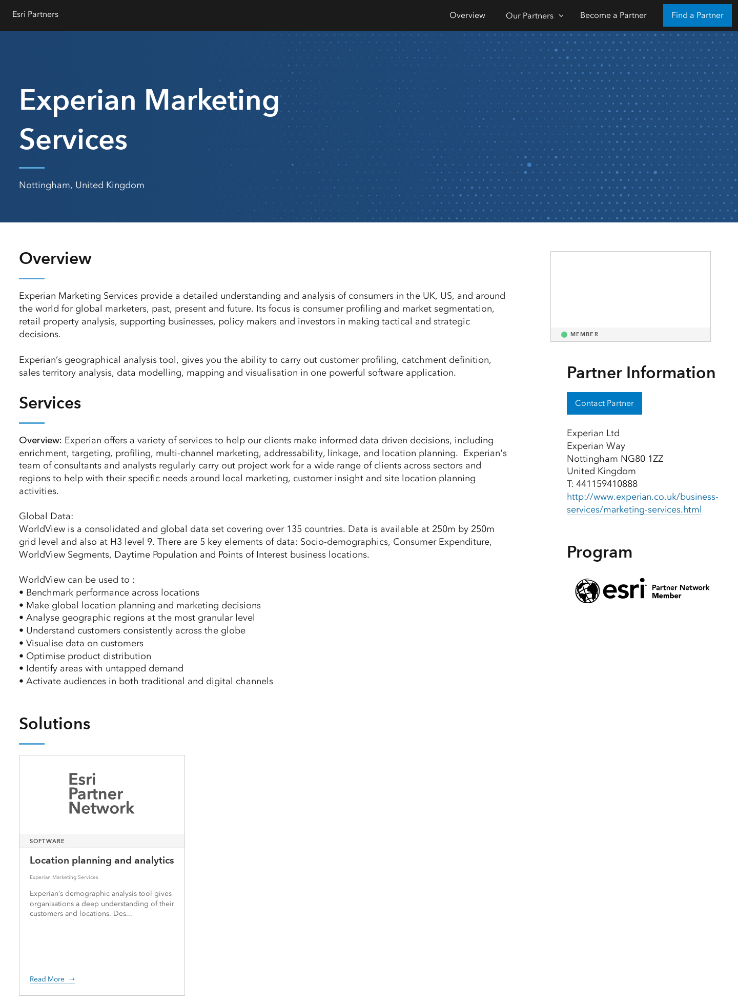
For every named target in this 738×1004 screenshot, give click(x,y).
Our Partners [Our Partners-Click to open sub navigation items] (530, 16)
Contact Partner (604, 403)
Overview (467, 15)
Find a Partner (697, 15)
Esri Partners (35, 14)
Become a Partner (613, 15)
